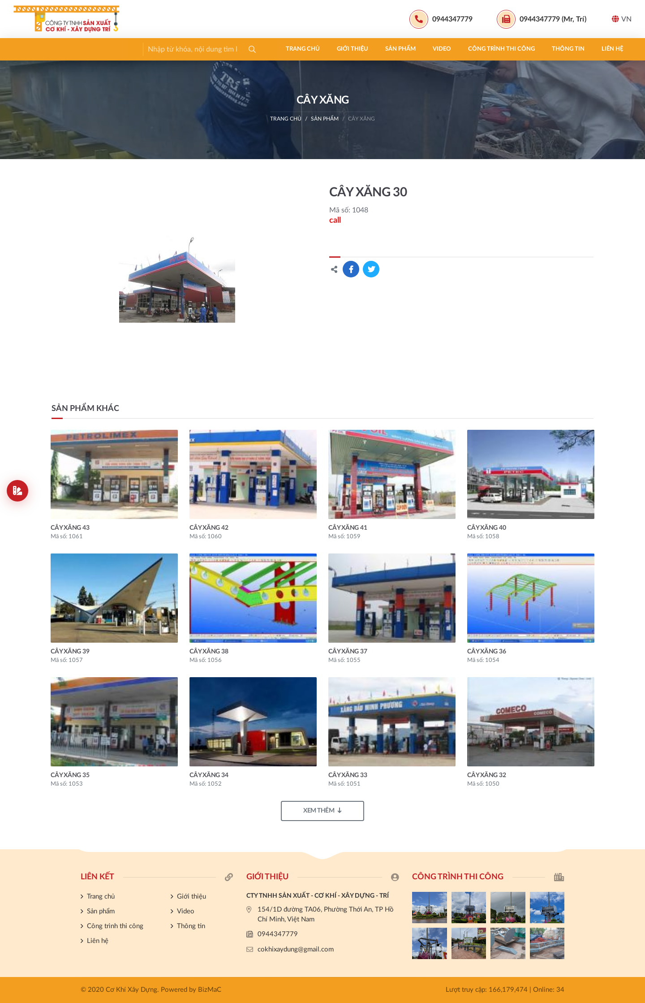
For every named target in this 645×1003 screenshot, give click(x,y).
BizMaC (209, 989)
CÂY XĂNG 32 (486, 775)
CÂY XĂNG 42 (208, 528)
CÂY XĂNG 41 (347, 528)
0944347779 (278, 934)
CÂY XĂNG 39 (70, 651)
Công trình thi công (237, 49)
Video (178, 49)
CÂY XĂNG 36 (486, 651)
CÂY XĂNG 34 (208, 775)
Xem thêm (322, 810)
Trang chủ (39, 49)
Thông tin (304, 49)
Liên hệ (348, 49)
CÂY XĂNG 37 (347, 651)
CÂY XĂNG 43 (70, 528)
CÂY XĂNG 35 (70, 775)
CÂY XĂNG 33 (347, 775)
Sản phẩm (136, 49)
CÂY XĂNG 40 (486, 528)
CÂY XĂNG (361, 118)
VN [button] (622, 19)
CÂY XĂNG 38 (208, 651)
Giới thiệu (88, 49)
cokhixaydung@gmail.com (296, 949)
